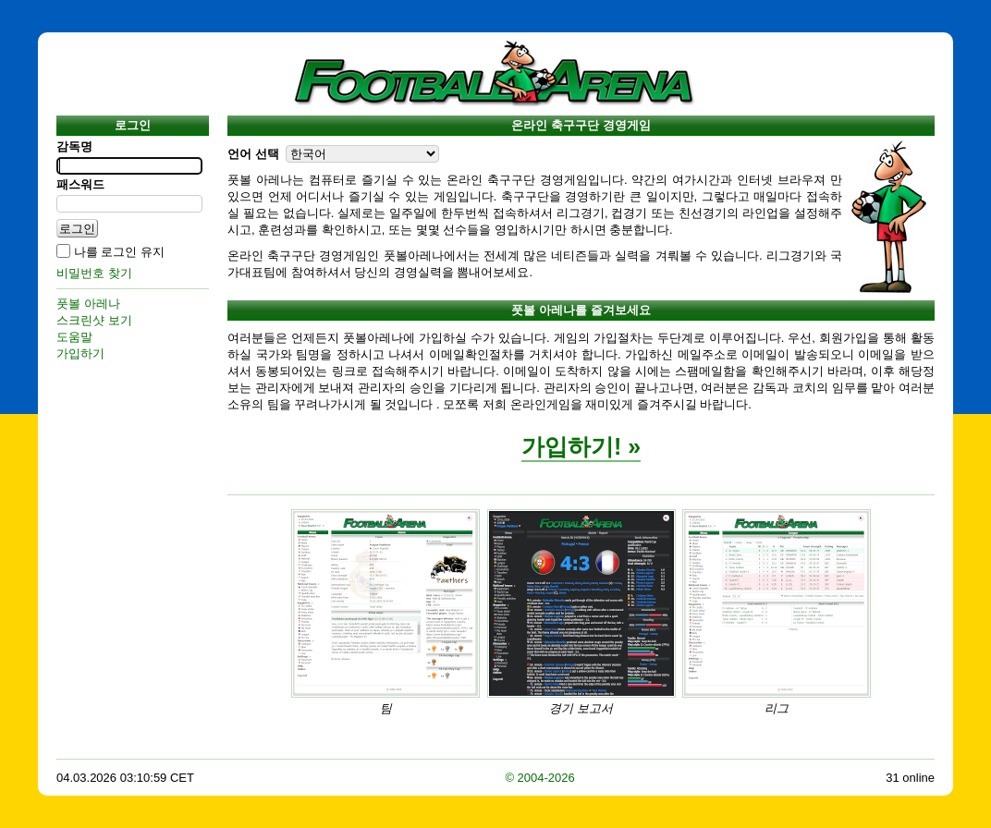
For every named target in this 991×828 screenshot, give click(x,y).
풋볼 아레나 (88, 303)
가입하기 (80, 353)
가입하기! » (581, 446)
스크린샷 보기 (94, 320)
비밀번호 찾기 (94, 273)
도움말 (74, 337)
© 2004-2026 (539, 778)
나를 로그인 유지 (119, 252)
